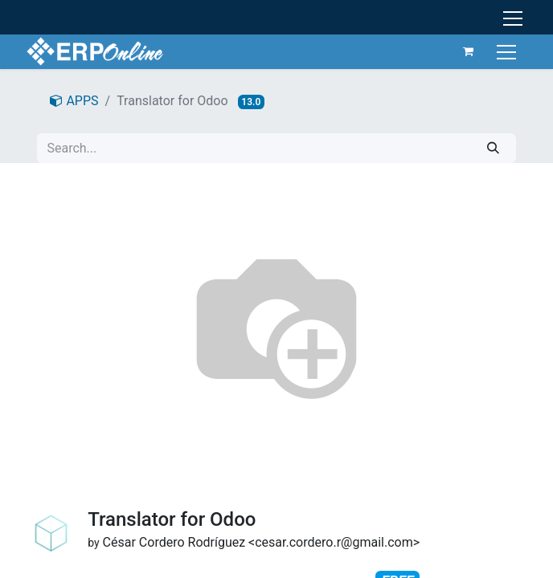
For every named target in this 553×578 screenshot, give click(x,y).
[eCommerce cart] (468, 51)
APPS (74, 100)
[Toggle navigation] (508, 51)
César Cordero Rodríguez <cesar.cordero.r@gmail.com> (261, 542)
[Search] (493, 148)
